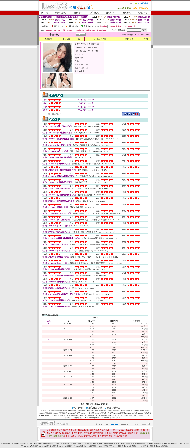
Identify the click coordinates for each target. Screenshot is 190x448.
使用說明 (110, 12)
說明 (146, 39)
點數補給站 (60, 12)
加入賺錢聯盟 (95, 407)
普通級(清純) (89, 26)
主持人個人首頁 (87, 404)
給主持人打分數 (100, 39)
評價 (102, 404)
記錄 (107, 404)
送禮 (80, 39)
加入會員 (94, 12)
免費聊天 (48, 39)
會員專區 (78, 12)
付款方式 (126, 12)
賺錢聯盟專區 (113, 407)
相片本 (97, 404)
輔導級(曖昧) (74, 26)
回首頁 (44, 12)
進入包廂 (66, 39)
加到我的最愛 (128, 39)
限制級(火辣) (59, 26)
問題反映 (142, 12)
